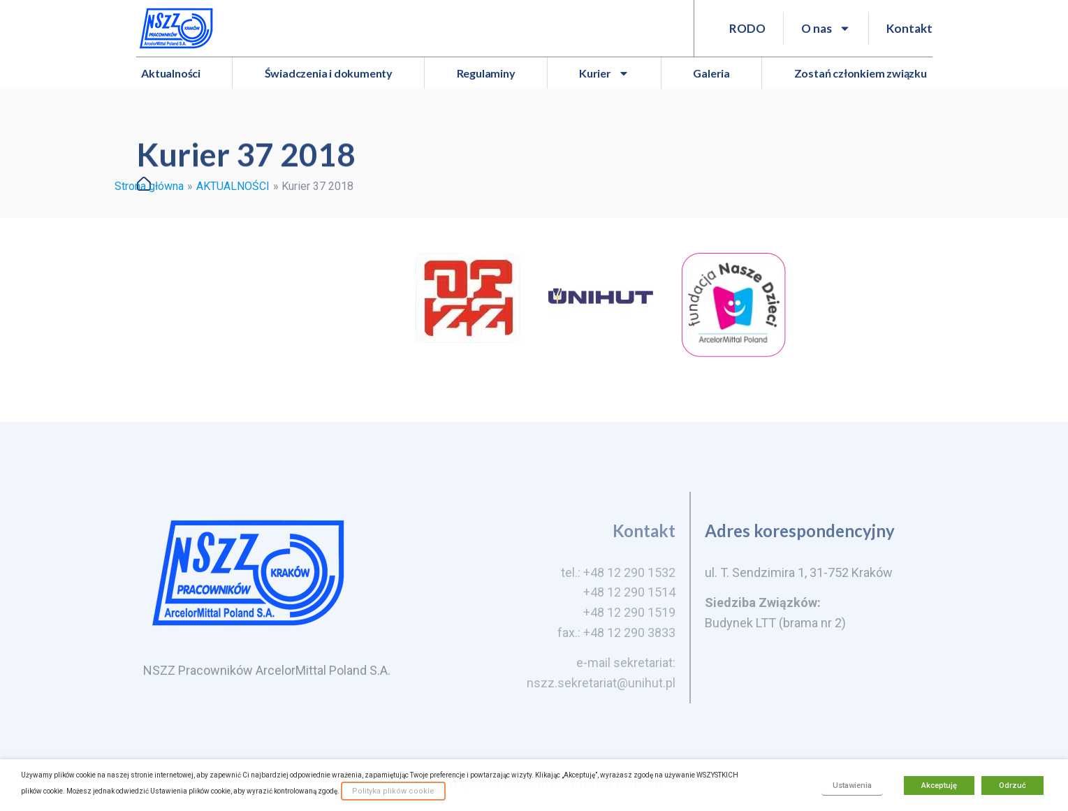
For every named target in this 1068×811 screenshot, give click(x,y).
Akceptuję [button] (939, 785)
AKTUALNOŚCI (233, 186)
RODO (747, 28)
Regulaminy (486, 73)
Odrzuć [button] (1012, 785)
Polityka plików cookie (393, 791)
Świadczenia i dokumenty (329, 73)
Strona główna (149, 186)
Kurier (604, 73)
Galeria (711, 73)
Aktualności (170, 73)
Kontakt (909, 28)
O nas (826, 28)
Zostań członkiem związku (860, 73)
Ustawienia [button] (852, 785)
